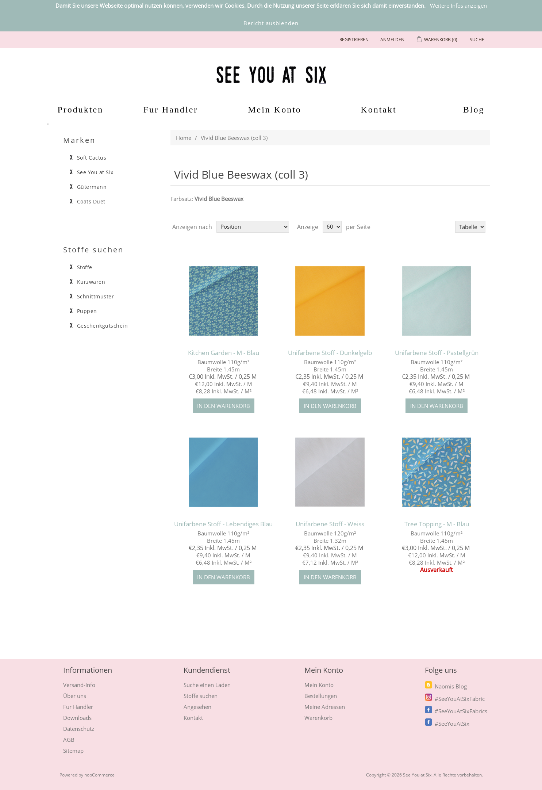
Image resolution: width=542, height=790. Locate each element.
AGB (68, 739)
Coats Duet (91, 201)
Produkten (76, 109)
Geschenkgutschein (102, 326)
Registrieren (354, 40)
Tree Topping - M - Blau (436, 524)
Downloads (77, 717)
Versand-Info (79, 684)
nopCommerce (99, 775)
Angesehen (197, 706)
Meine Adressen (324, 706)
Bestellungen (320, 695)
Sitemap (73, 750)
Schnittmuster (95, 296)
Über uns (74, 695)
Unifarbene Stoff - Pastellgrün (436, 352)
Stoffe (84, 267)
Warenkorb (318, 717)
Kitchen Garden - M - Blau (223, 352)
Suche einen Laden (207, 684)
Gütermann (92, 187)
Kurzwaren (91, 282)
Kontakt (378, 109)
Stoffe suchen (201, 695)
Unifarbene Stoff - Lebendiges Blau (223, 524)
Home (183, 137)
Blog (474, 109)
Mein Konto (274, 109)
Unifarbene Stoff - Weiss (330, 524)
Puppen (87, 311)
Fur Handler (170, 109)
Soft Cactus (92, 157)
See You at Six (95, 172)
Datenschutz (78, 728)
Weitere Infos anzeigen (458, 5)
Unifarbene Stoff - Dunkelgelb (330, 352)
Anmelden (392, 40)
